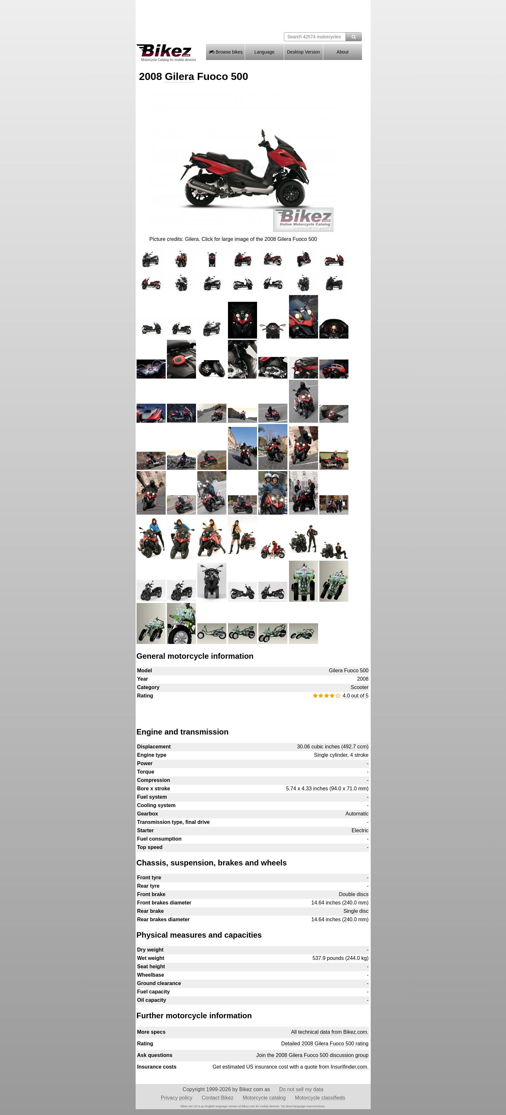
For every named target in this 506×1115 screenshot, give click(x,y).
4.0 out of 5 (355, 695)
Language (264, 51)
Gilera (179, 76)
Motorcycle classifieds (320, 1097)
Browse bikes (225, 51)
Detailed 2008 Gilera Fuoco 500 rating (324, 1043)
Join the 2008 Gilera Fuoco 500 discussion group (312, 1055)
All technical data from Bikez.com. (329, 1032)
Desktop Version (303, 51)
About (343, 51)
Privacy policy (176, 1097)
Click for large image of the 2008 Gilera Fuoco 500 (259, 239)
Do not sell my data (301, 1089)
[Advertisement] (252, 710)
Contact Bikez (217, 1097)
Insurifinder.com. (349, 1067)
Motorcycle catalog (264, 1097)
